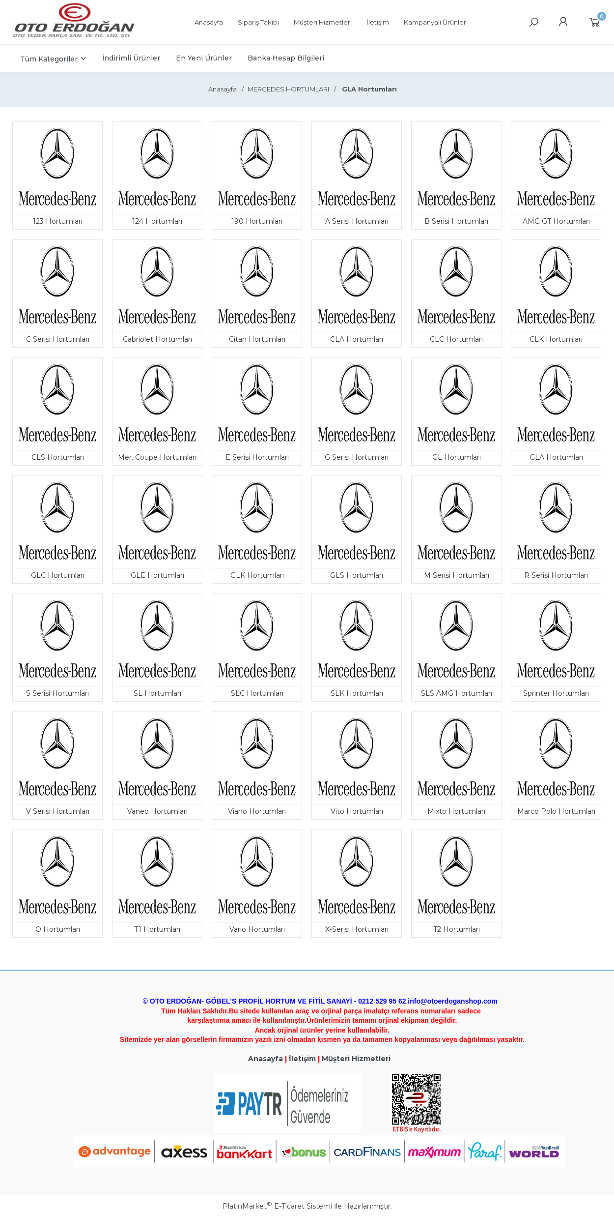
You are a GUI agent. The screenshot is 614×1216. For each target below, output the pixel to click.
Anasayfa (265, 1058)
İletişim (302, 1058)
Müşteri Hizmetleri (356, 1058)
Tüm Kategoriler (49, 59)
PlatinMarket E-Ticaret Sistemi (277, 1206)
